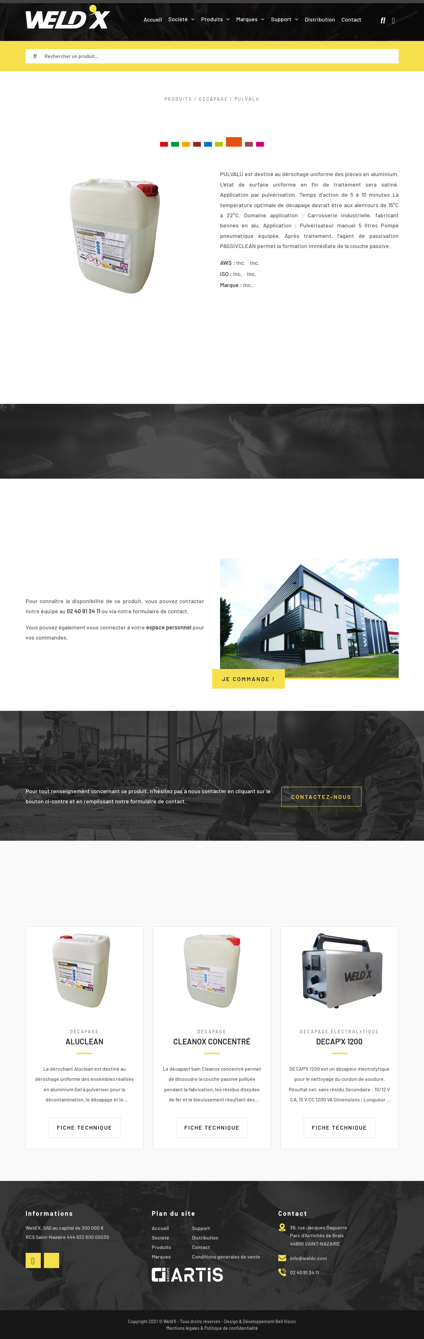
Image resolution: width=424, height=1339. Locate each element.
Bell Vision (285, 1321)
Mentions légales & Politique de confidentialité (212, 1328)
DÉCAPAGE (213, 99)
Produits (178, 99)
